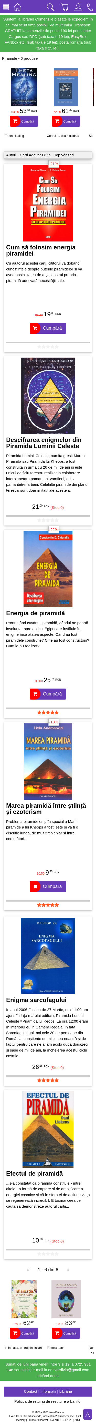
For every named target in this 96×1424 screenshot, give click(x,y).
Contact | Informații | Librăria (48, 1391)
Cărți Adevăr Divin (35, 155)
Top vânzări (64, 155)
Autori (11, 155)
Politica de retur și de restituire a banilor (48, 1401)
